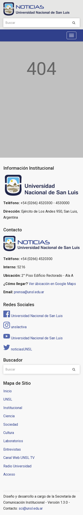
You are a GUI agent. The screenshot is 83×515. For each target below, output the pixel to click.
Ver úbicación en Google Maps (52, 284)
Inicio (7, 391)
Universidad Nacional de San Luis (33, 316)
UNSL (7, 399)
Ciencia (9, 416)
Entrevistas (12, 449)
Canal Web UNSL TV (19, 458)
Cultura (8, 433)
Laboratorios (13, 441)
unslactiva (15, 327)
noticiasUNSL (17, 349)
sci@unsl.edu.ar (31, 508)
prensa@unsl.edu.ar (29, 292)
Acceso (9, 474)
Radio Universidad (17, 466)
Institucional (12, 408)
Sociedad (10, 424)
